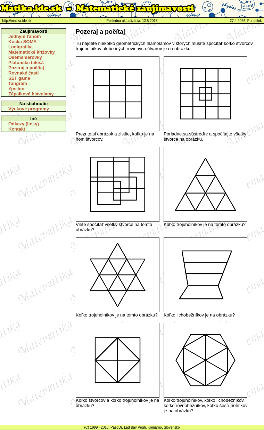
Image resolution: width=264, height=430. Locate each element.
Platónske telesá (26, 62)
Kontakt (16, 129)
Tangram (17, 83)
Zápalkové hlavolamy (31, 93)
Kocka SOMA (22, 41)
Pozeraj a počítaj (26, 67)
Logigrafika (20, 46)
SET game (19, 78)
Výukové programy (28, 108)
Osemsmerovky (25, 57)
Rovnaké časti (23, 73)
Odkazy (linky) (23, 123)
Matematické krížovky (31, 52)
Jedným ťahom (24, 36)
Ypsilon (16, 88)
